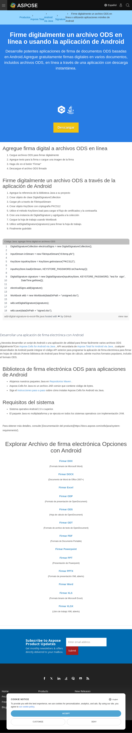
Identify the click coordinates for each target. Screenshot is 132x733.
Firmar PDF (66, 535)
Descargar (66, 127)
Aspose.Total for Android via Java (95, 346)
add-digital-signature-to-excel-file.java (24, 316)
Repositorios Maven (60, 381)
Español (110, 5)
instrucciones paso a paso (31, 390)
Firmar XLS (66, 593)
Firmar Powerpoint (66, 549)
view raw (123, 316)
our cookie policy (26, 707)
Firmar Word (66, 584)
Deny (94, 722)
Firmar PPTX (66, 571)
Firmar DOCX (66, 474)
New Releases (83, 691)
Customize (38, 722)
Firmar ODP (66, 496)
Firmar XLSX (66, 606)
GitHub (67, 316)
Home (5, 691)
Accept (66, 713)
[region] (66, 278)
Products (43, 691)
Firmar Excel (66, 487)
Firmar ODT (66, 522)
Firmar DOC (66, 461)
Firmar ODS (66, 509)
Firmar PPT (66, 557)
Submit (72, 650)
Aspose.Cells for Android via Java (37, 346)
